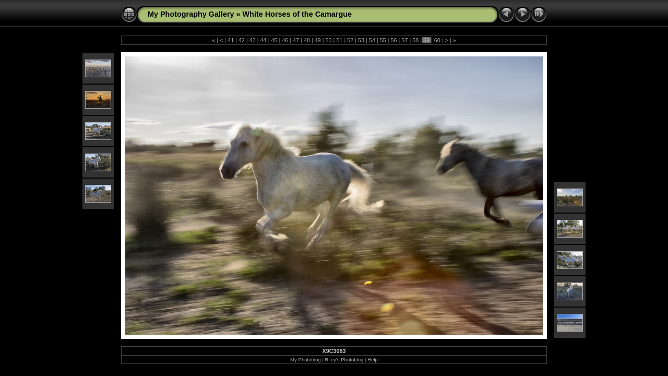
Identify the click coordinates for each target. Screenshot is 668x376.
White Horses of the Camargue (297, 14)
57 (404, 40)
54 (372, 40)
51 (339, 40)
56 (394, 40)
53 (361, 40)
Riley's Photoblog (344, 359)
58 (415, 40)
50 (328, 40)
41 (230, 40)
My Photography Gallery (191, 14)
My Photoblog (305, 359)
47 (296, 40)
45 (274, 40)
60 (437, 40)
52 (350, 40)
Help (372, 359)
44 (263, 40)
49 (318, 40)
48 (307, 40)
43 (252, 40)
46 (285, 40)
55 (383, 40)
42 (241, 40)
